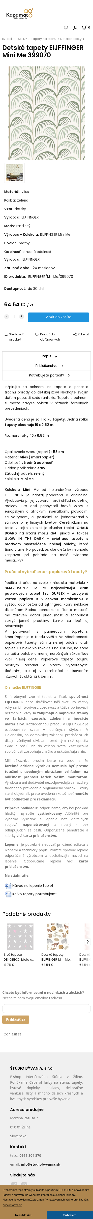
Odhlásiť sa (12, 1034)
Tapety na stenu (43, 39)
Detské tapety (71, 39)
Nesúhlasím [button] (23, 1215)
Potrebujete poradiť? (46, 375)
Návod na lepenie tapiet (32, 885)
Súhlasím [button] (69, 1215)
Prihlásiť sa (15, 1019)
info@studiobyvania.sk (40, 1164)
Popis (46, 356)
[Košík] (87, 27)
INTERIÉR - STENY (14, 39)
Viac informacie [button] (12, 1204)
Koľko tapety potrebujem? (34, 894)
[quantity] (14, 316)
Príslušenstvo (46, 365)
